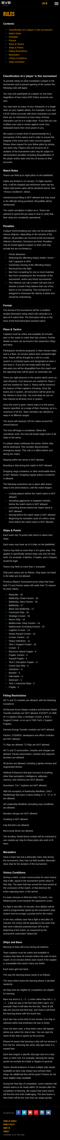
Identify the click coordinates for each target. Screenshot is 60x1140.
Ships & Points (16, 47)
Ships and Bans (16, 62)
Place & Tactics (16, 44)
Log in (44, 3)
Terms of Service (10, 1121)
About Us (6, 1128)
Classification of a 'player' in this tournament (30, 30)
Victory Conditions (18, 58)
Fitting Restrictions (18, 51)
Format (12, 40)
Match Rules (15, 33)
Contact (6, 1131)
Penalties (13, 37)
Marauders (14, 54)
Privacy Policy (9, 1124)
